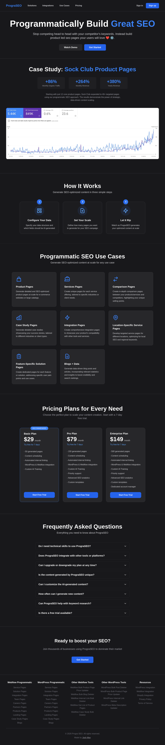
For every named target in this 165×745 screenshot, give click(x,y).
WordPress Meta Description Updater (113, 706)
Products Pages (20, 711)
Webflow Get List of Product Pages (82, 706)
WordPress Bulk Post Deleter (114, 687)
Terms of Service (145, 703)
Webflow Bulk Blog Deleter (82, 694)
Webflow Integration (145, 691)
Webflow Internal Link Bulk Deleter (82, 699)
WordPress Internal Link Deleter (113, 699)
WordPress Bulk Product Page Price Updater (114, 692)
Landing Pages (19, 715)
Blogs (19, 723)
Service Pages (19, 687)
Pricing (78, 6)
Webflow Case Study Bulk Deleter (82, 713)
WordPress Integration (145, 687)
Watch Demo (70, 47)
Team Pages (19, 699)
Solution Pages (19, 691)
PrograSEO (14, 5)
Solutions (32, 6)
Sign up (152, 6)
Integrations (48, 6)
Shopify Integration (145, 695)
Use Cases (65, 6)
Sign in (139, 6)
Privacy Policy (145, 699)
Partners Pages (19, 707)
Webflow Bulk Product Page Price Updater (82, 688)
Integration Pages (19, 695)
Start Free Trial (39, 495)
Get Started (95, 47)
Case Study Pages (20, 719)
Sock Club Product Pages (100, 69)
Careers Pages (19, 703)
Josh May (86, 738)
